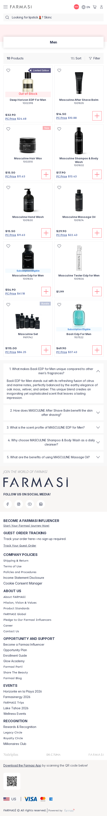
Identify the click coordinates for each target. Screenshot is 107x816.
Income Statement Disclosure (23, 577)
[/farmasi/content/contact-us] (11, 631)
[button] (11, 799)
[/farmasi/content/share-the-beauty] (15, 672)
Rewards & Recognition (19, 727)
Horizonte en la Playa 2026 (22, 691)
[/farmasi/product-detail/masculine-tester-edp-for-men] (79, 263)
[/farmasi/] (20, 7)
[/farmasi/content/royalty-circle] (13, 738)
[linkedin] (41, 504)
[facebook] (7, 504)
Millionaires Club (14, 744)
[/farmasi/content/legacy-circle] (12, 732)
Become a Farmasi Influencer (23, 644)
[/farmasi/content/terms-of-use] (12, 566)
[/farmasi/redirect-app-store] (11, 781)
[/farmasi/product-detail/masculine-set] (28, 322)
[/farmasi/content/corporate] (14, 614)
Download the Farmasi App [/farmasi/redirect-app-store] (22, 765)
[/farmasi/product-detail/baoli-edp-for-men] (79, 322)
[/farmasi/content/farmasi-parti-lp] (13, 667)
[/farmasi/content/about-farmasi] (14, 597)
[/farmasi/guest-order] (19, 545)
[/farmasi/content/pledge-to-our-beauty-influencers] (27, 620)
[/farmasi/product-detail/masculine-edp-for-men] (28, 263)
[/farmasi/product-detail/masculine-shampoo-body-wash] (79, 148)
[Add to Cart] (97, 116)
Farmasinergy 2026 (16, 697)
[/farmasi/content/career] (8, 625)
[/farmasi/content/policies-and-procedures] (19, 572)
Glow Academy (14, 661)
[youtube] (29, 504)
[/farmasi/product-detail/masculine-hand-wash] (28, 204)
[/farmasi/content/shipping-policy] (15, 560)
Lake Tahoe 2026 (15, 708)
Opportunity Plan (15, 650)
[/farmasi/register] (26, 525)
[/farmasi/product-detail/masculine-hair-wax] (28, 146)
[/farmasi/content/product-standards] (16, 608)
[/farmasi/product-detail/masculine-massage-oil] (79, 204)
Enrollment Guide (15, 655)
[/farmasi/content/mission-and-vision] (20, 602)
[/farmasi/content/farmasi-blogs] (12, 678)
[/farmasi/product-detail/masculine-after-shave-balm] (79, 87)
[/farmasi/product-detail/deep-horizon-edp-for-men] (28, 87)
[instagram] (18, 504)
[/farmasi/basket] (95, 7)
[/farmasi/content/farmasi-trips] (13, 702)
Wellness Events (14, 713)
